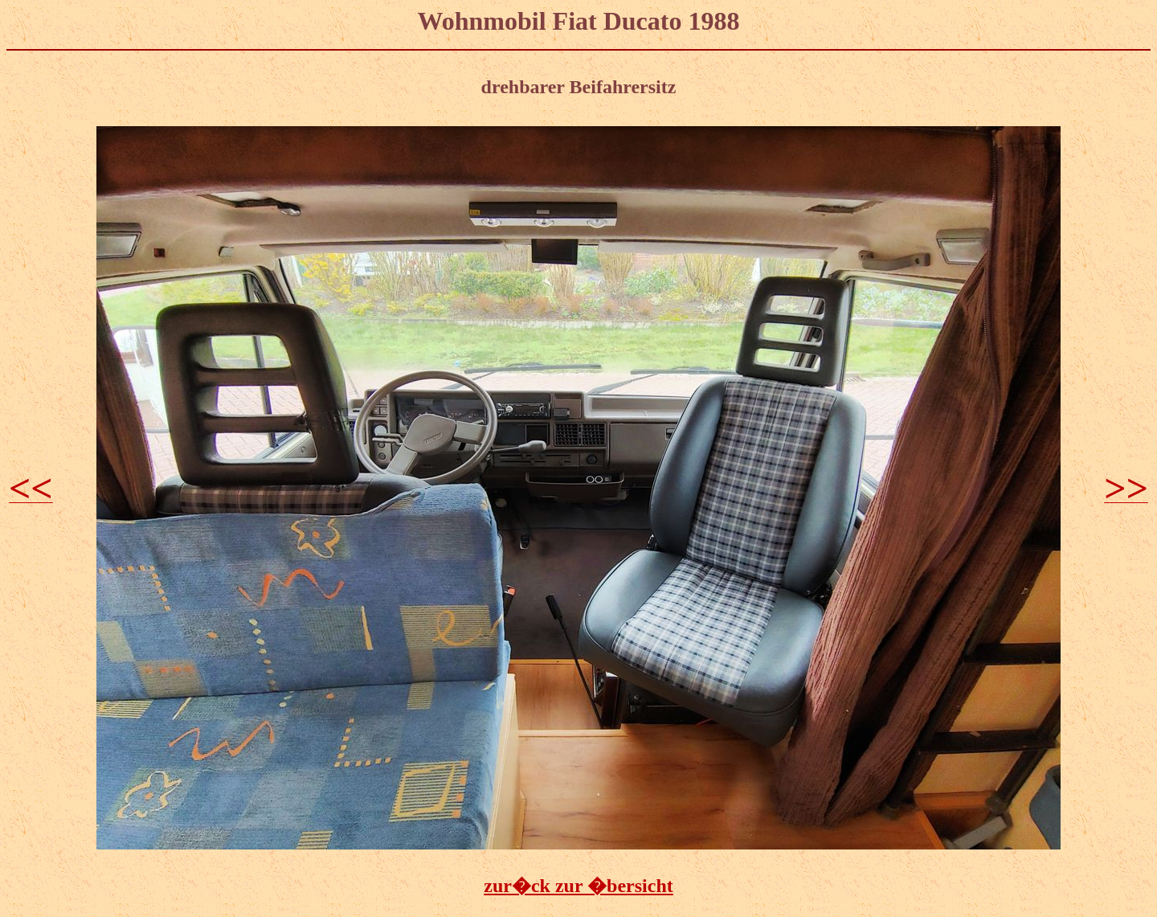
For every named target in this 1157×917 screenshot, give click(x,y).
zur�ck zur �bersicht (578, 885)
